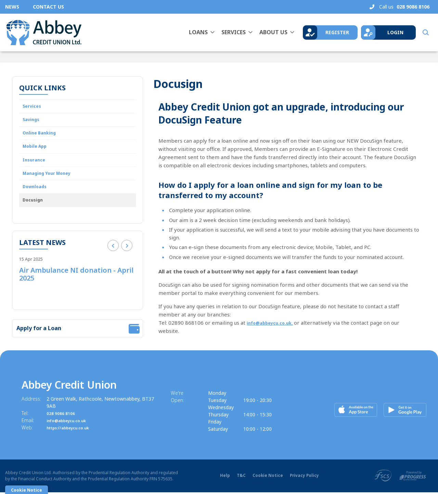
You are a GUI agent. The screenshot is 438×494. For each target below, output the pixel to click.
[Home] (42, 32)
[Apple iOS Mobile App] (356, 410)
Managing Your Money (51, 181)
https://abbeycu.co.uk (73, 429)
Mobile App (37, 151)
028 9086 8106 (63, 415)
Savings (32, 122)
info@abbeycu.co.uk (71, 422)
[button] (425, 32)
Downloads (37, 196)
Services (233, 32)
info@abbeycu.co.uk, (273, 322)
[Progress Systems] (412, 477)
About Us (273, 32)
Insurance (35, 166)
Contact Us (48, 6)
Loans (198, 32)
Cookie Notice (266, 477)
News (12, 6)
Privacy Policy (304, 477)
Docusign (34, 211)
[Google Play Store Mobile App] (404, 410)
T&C (239, 477)
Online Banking (41, 136)
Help (224, 477)
